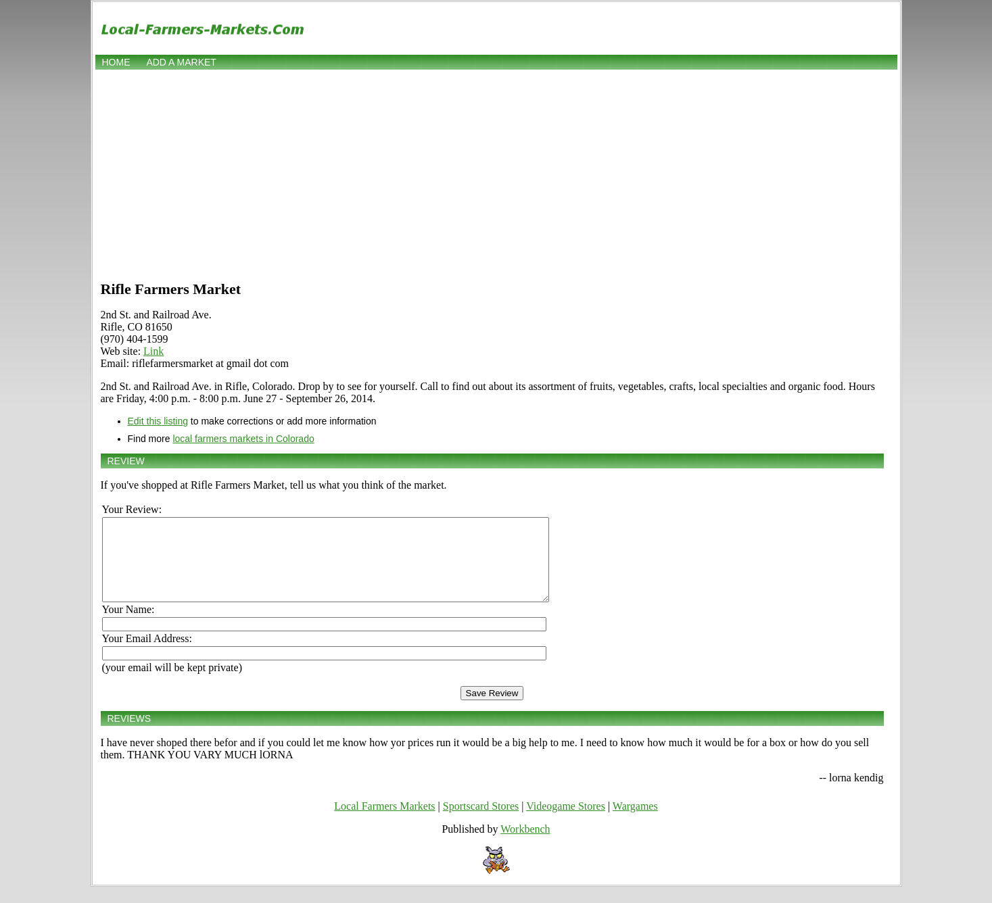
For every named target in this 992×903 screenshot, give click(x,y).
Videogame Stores (565, 822)
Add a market (181, 62)
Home (116, 62)
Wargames (635, 822)
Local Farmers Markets (384, 822)
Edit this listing (158, 421)
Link (153, 351)
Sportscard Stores (481, 822)
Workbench (525, 845)
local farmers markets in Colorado (243, 438)
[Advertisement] (496, 173)
